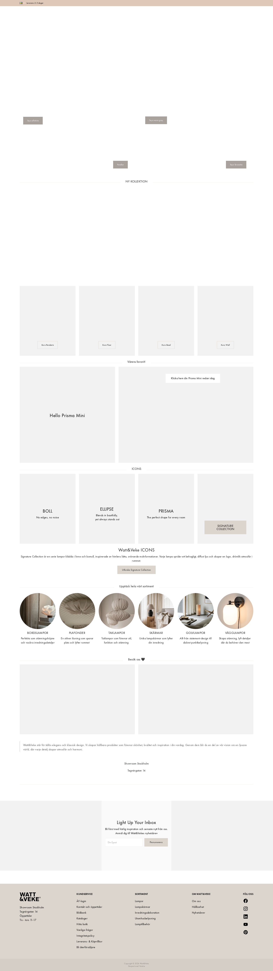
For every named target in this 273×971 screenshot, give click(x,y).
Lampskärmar (142, 907)
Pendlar (120, 164)
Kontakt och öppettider (89, 907)
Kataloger (82, 918)
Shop (118, 13)
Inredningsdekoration (147, 912)
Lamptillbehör (142, 924)
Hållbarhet (198, 907)
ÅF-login (81, 901)
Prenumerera (156, 842)
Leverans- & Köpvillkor (89, 941)
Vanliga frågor (85, 930)
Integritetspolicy (85, 935)
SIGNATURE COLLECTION (225, 527)
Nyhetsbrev (198, 912)
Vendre (142, 966)
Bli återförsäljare (86, 947)
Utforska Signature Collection (136, 569)
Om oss (196, 901)
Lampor (139, 901)
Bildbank (81, 912)
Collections (133, 13)
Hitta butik (82, 924)
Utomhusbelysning (145, 918)
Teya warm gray (156, 120)
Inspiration (152, 13)
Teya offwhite (33, 120)
